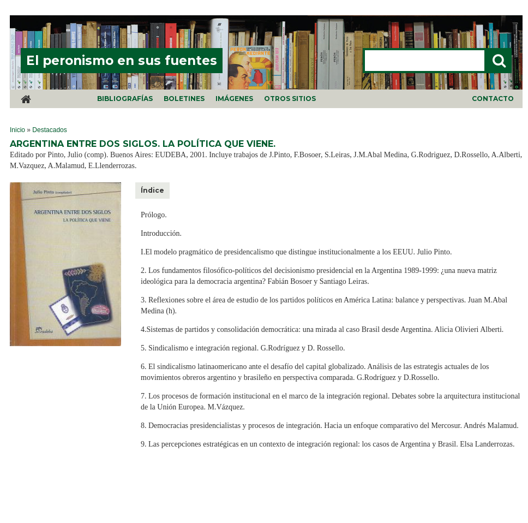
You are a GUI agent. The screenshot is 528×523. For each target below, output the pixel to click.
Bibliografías (125, 98)
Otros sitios (290, 98)
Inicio (17, 130)
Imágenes (234, 98)
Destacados (49, 130)
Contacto (493, 98)
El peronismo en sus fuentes (121, 60)
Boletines (184, 98)
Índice (152, 190)
